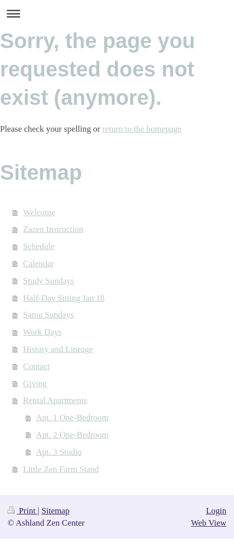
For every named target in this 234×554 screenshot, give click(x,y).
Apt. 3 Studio (59, 452)
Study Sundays (48, 281)
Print (22, 511)
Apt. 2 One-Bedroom (72, 435)
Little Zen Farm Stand (61, 469)
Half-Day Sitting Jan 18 (64, 298)
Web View (208, 523)
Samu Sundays (48, 315)
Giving (35, 383)
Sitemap (55, 511)
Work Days (42, 332)
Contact (36, 366)
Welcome (39, 212)
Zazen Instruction (53, 229)
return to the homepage (141, 129)
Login (216, 511)
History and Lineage (58, 349)
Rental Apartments (55, 400)
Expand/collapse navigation (117, 13)
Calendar (38, 263)
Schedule (39, 246)
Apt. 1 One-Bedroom (72, 417)
